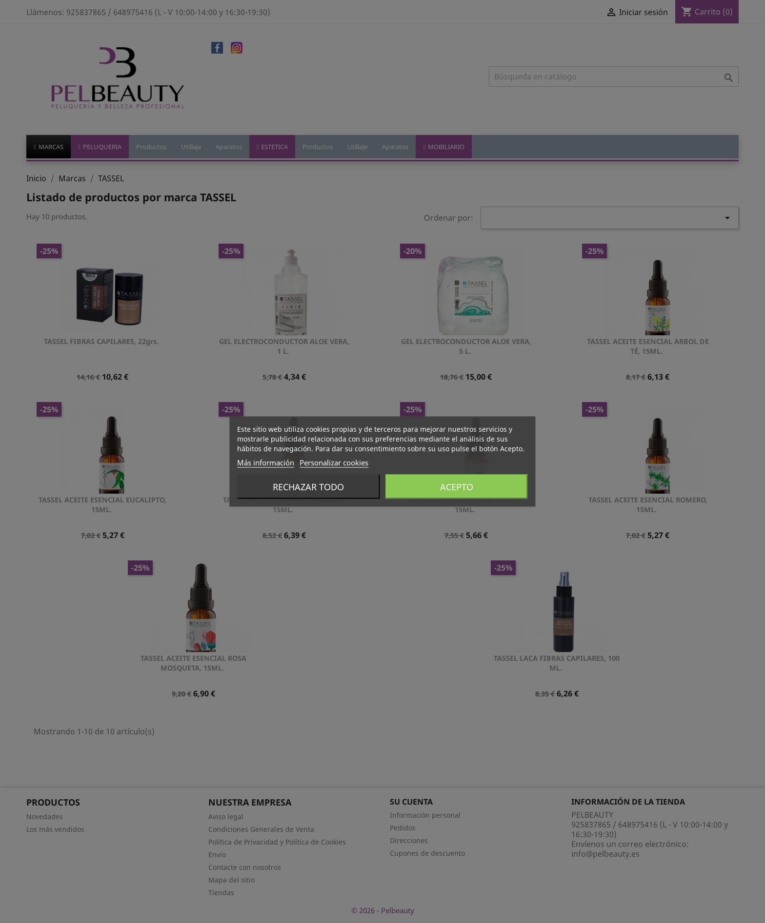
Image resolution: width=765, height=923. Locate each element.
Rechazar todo (308, 487)
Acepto (456, 487)
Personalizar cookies (334, 462)
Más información (265, 462)
